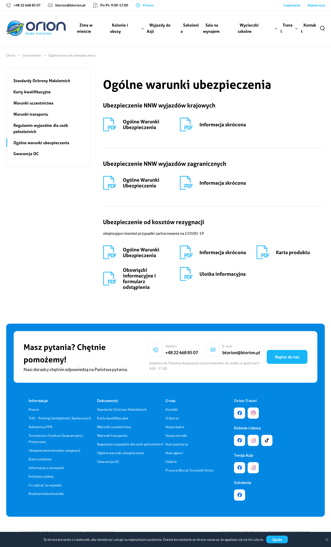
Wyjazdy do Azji (158, 28)
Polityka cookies (41, 476)
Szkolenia (190, 28)
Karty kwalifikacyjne (32, 92)
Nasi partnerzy (177, 444)
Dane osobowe (40, 459)
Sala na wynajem (211, 28)
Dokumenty (32, 55)
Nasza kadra (175, 427)
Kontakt (308, 28)
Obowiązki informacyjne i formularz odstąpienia (139, 278)
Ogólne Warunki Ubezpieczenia (141, 124)
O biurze (172, 418)
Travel (287, 28)
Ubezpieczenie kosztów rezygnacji (54, 450)
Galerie (171, 461)
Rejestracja (316, 5)
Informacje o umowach (46, 468)
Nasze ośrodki (176, 435)
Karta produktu (293, 252)
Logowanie (292, 5)
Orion (10, 55)
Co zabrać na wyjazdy (45, 485)
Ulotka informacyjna (222, 274)
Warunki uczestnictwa (33, 103)
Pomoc (34, 409)
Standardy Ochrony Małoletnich (41, 80)
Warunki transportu (30, 114)
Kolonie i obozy (119, 28)
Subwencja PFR (40, 427)
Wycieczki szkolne (248, 28)
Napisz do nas (287, 357)
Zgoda (277, 539)
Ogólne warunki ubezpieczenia (41, 142)
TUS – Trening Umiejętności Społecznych (60, 418)
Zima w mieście (85, 28)
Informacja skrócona (222, 124)
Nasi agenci (174, 453)
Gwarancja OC (26, 153)
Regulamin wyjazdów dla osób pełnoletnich (40, 128)
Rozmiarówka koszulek (46, 493)
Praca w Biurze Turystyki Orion (189, 470)
